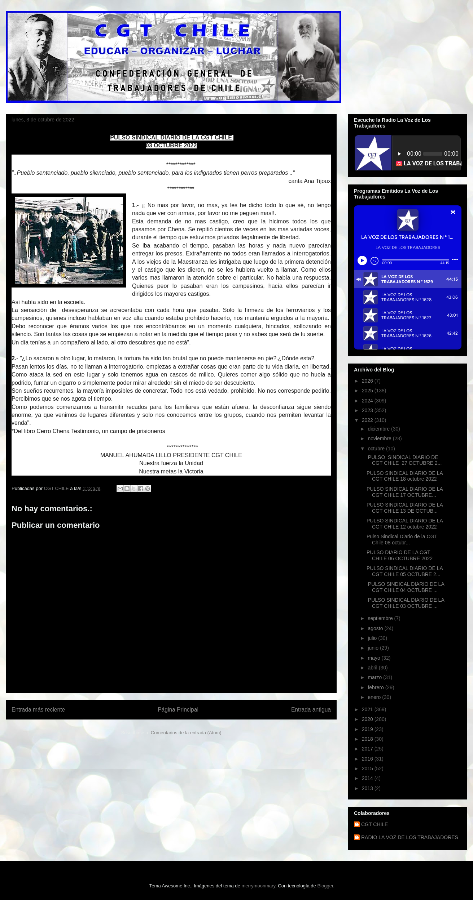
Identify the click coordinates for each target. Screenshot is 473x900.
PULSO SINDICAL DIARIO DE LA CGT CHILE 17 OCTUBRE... (405, 492)
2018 (368, 739)
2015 (368, 768)
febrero (376, 687)
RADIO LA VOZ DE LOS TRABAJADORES (409, 837)
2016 (368, 759)
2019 (368, 729)
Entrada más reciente (38, 710)
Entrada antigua (311, 710)
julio (373, 638)
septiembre (381, 618)
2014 (368, 778)
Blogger (325, 885)
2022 (368, 420)
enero (375, 697)
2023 (368, 410)
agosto (376, 628)
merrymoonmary (258, 885)
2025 (368, 390)
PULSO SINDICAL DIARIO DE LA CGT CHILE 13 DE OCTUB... (405, 508)
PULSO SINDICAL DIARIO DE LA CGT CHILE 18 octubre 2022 (405, 476)
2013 (368, 788)
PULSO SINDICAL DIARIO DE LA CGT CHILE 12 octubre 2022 (405, 524)
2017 (368, 749)
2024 (368, 401)
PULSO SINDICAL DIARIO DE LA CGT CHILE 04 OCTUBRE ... (405, 587)
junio (374, 648)
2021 (368, 709)
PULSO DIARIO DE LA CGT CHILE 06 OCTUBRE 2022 (400, 555)
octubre (377, 448)
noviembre (380, 438)
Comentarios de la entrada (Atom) (186, 732)
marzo (375, 677)
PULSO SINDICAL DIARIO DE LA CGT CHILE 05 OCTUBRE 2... (405, 571)
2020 (368, 719)
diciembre (379, 429)
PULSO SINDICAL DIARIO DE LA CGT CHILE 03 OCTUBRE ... (405, 603)
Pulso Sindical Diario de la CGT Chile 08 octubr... (402, 539)
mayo (374, 658)
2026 (368, 381)
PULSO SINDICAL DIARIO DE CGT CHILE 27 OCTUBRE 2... (404, 460)
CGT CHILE (374, 824)
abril (373, 667)
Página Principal (178, 710)
